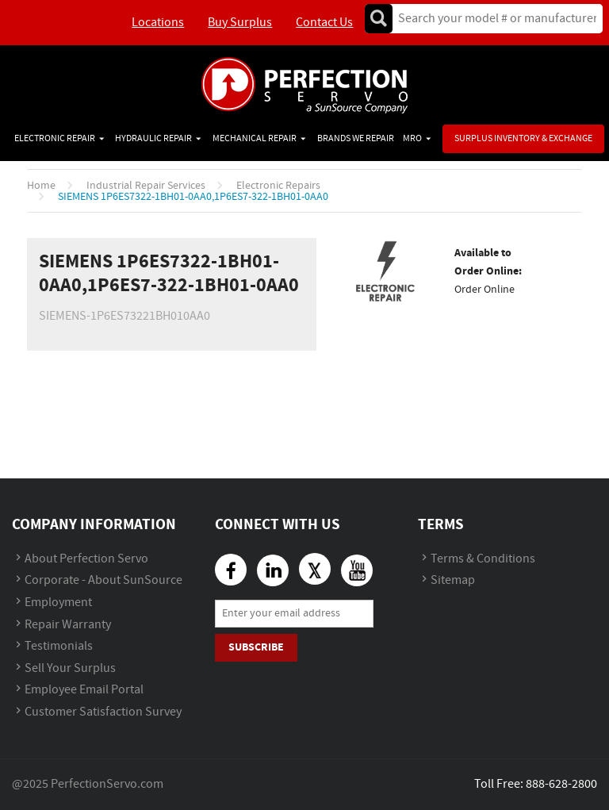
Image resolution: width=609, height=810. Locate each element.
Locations (158, 22)
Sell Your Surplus (70, 668)
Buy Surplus (240, 22)
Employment (58, 602)
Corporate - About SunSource (103, 580)
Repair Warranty (68, 624)
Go (378, 18)
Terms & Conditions (483, 559)
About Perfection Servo (86, 559)
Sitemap (453, 580)
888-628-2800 (561, 784)
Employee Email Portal (84, 689)
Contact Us (324, 22)
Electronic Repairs (278, 186)
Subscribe (256, 647)
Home (41, 186)
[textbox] (492, 18)
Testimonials (59, 646)
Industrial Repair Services (145, 186)
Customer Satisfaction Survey (103, 712)
